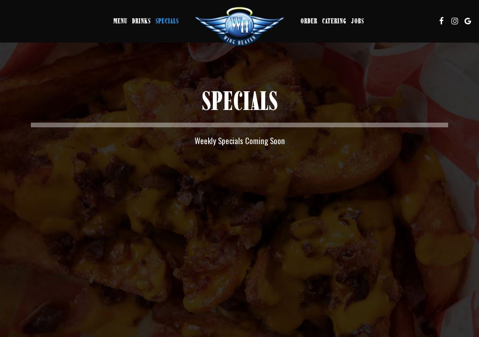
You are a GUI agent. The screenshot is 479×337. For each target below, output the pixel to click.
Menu (120, 20)
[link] (239, 26)
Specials (167, 20)
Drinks (141, 20)
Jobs (357, 20)
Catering (334, 20)
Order (308, 20)
